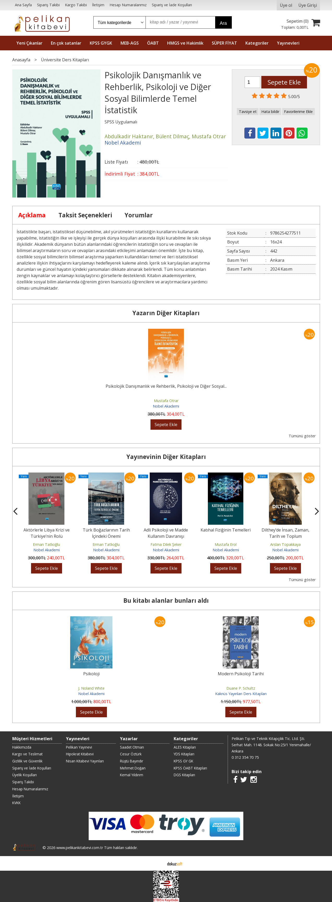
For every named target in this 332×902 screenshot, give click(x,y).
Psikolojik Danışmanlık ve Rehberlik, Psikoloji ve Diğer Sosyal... (166, 386)
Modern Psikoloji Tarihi (241, 674)
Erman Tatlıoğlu (46, 544)
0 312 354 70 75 (245, 757)
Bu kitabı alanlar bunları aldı (166, 600)
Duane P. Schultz (240, 688)
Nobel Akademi (166, 406)
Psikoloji (91, 674)
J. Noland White (91, 688)
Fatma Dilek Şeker (166, 544)
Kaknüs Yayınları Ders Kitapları (241, 693)
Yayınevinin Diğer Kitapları (166, 457)
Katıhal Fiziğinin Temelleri (226, 530)
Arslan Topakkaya (285, 544)
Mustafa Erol (226, 544)
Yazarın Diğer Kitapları (166, 313)
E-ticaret (157, 863)
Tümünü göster (302, 435)
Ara (223, 23)
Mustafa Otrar (166, 400)
